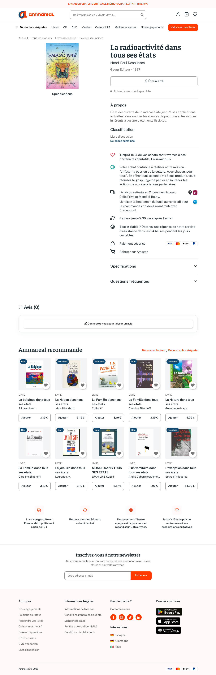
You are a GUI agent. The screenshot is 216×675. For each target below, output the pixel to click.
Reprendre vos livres (31, 620)
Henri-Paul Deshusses (127, 63)
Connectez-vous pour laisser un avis (108, 323)
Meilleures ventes (125, 27)
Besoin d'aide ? (130, 227)
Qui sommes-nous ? (30, 626)
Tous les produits (41, 38)
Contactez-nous (120, 609)
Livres (55, 27)
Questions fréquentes (153, 281)
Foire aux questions (30, 632)
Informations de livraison (79, 609)
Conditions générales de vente (83, 614)
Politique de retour (30, 614)
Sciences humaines (91, 38)
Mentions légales (74, 620)
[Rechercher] (108, 15)
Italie (115, 646)
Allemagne (119, 640)
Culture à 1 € (102, 27)
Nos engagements (152, 27)
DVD (74, 27)
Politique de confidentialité (80, 626)
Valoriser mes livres (183, 27)
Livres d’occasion (65, 38)
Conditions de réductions (79, 632)
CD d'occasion (27, 638)
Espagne (118, 635)
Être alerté (154, 81)
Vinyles (86, 27)
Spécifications (62, 94)
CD (65, 27)
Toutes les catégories (31, 27)
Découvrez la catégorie (182, 350)
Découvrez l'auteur (154, 350)
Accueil (23, 38)
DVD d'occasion (28, 643)
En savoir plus (161, 159)
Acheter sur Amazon (133, 252)
